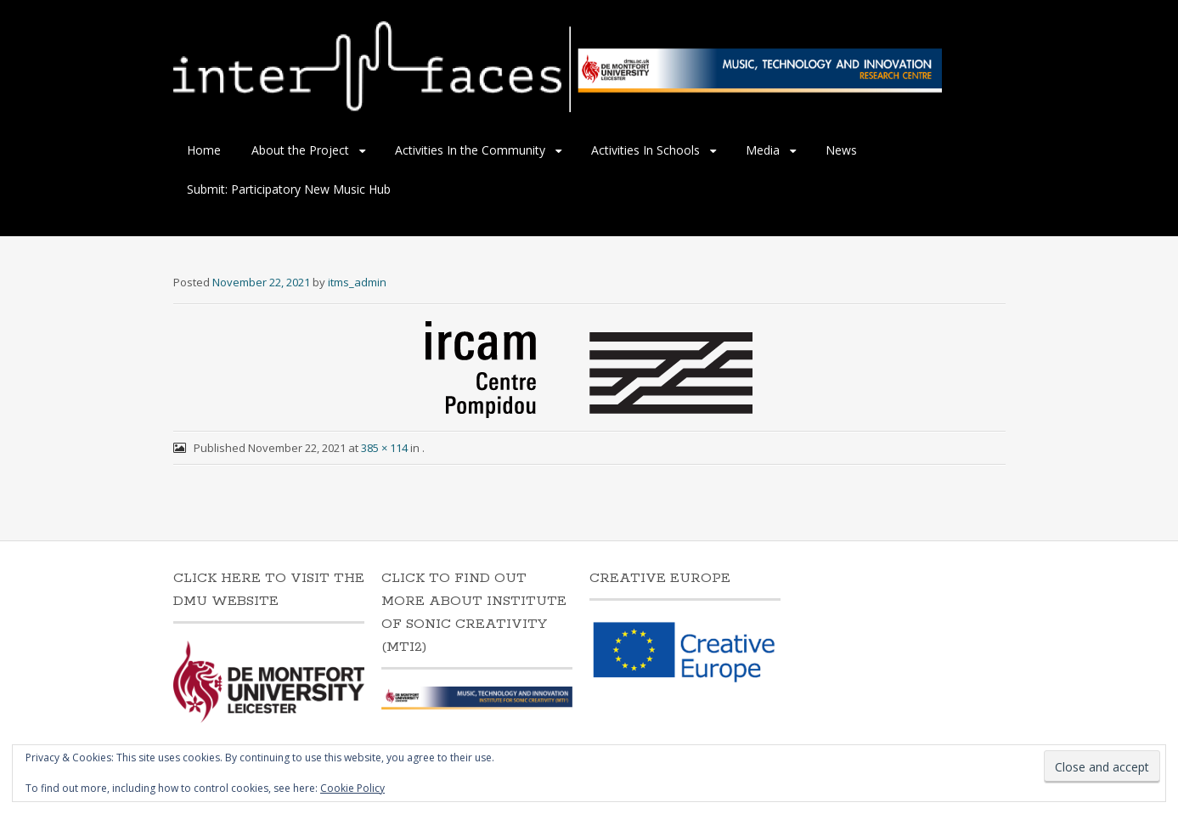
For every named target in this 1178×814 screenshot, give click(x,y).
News (841, 150)
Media (763, 150)
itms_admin (357, 282)
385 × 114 (384, 447)
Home (204, 150)
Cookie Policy (352, 788)
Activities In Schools (645, 150)
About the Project (300, 150)
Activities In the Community (470, 150)
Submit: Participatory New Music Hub (289, 189)
